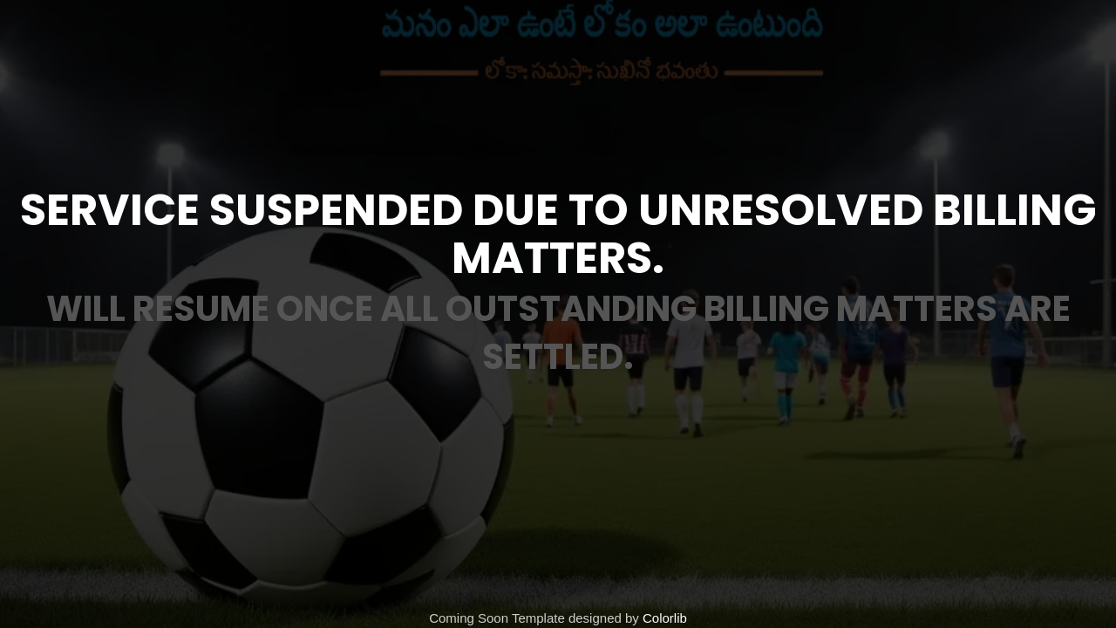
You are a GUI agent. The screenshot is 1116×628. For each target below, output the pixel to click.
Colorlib (665, 618)
